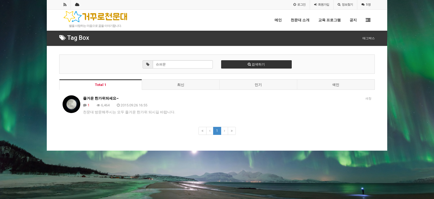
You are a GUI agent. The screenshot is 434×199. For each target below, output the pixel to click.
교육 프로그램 (329, 20)
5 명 (366, 4)
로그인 (299, 4)
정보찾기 (345, 4)
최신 (180, 85)
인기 (258, 85)
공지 (353, 20)
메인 (278, 20)
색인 (335, 85)
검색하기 (256, 64)
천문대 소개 (300, 20)
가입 (321, 4)
